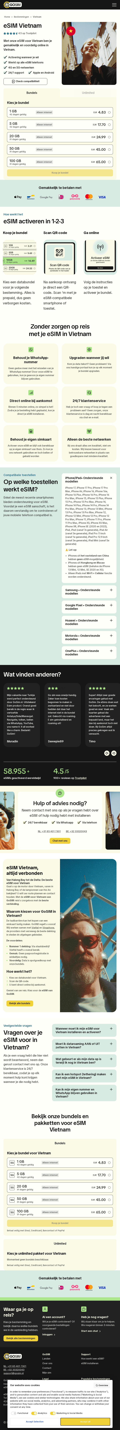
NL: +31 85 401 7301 (49, 831)
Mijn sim (46, 1372)
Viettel (35, 927)
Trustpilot (31, 33)
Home (7, 17)
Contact (46, 1368)
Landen (46, 1358)
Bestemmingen (21, 17)
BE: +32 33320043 (76, 831)
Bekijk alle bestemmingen (20, 1338)
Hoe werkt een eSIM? (92, 1358)
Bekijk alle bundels (19, 1003)
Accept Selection (35, 1421)
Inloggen (49, 1334)
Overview (102, 1385)
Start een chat (91, 1331)
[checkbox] (19, 1413)
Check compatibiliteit (25, 81)
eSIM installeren (89, 1363)
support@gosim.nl (14, 1373)
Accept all (85, 1421)
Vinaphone (48, 927)
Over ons (47, 1363)
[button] (106, 753)
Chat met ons (60, 840)
